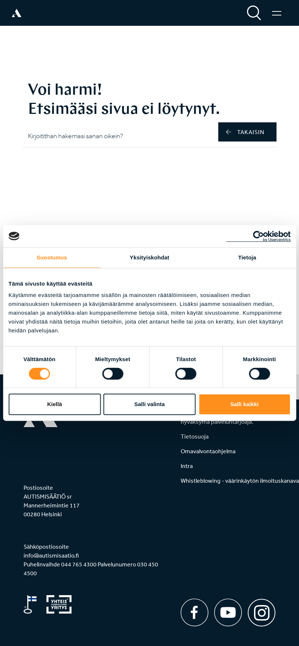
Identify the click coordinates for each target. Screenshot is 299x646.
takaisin (245, 132)
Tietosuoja (195, 436)
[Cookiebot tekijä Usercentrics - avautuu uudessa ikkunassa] (258, 236)
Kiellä (54, 404)
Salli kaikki (244, 404)
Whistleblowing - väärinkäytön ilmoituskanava (240, 480)
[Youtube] (228, 612)
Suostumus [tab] (51, 257)
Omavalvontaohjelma (208, 451)
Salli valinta (149, 404)
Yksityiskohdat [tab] (149, 257)
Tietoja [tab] (247, 257)
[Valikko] (276, 13)
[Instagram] (261, 610)
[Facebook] (194, 612)
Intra (187, 465)
